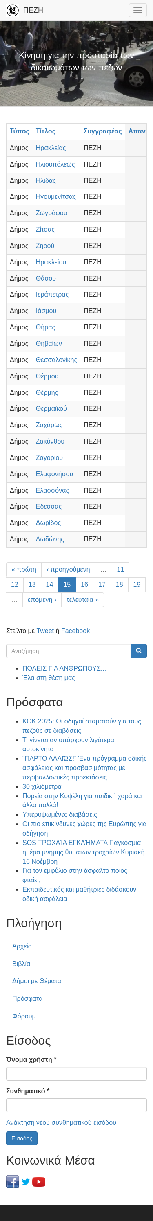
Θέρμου (47, 376)
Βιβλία (21, 963)
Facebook (75, 630)
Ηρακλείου (51, 262)
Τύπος (19, 131)
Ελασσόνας (52, 490)
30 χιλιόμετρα (42, 786)
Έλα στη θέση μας (48, 677)
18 (119, 584)
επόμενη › (42, 599)
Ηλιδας (46, 180)
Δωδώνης (50, 539)
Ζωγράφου (51, 213)
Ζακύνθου (50, 441)
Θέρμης (47, 392)
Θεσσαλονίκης (56, 359)
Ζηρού (45, 245)
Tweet (45, 630)
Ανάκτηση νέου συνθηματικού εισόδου (61, 1122)
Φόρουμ (24, 1016)
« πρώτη (23, 569)
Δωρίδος (48, 522)
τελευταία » (83, 599)
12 (14, 584)
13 (32, 584)
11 (120, 569)
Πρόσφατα (27, 998)
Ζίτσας (45, 229)
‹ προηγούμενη (68, 569)
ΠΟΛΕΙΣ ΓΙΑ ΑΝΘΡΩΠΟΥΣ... (64, 668)
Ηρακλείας (51, 147)
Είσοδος (21, 1138)
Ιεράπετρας (52, 294)
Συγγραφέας (103, 131)
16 (84, 584)
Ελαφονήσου (54, 474)
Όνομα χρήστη (31, 1059)
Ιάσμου (46, 310)
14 (49, 584)
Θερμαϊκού (51, 408)
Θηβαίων (49, 343)
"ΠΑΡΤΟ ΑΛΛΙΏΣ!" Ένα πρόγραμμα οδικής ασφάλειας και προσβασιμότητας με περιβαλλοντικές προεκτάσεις (84, 768)
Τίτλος (45, 131)
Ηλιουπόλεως (55, 164)
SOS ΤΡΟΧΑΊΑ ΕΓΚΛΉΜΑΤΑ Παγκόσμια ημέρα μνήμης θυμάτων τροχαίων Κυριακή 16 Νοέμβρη (83, 852)
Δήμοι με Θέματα (36, 981)
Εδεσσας (49, 506)
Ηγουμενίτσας (56, 196)
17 (102, 584)
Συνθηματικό (27, 1091)
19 (137, 584)
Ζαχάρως (49, 424)
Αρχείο (22, 946)
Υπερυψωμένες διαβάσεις (59, 814)
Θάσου (46, 278)
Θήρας (45, 327)
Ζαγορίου (49, 457)
